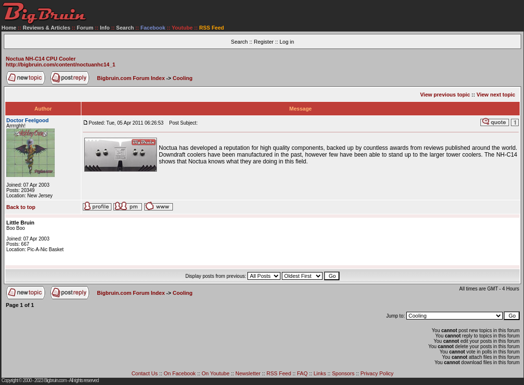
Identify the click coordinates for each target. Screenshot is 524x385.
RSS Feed (278, 373)
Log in (286, 42)
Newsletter (248, 373)
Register (264, 42)
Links (320, 373)
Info (104, 28)
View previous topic (445, 94)
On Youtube (215, 373)
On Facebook (180, 373)
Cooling (183, 78)
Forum (85, 28)
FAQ (302, 373)
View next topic (496, 94)
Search (125, 28)
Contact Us (144, 373)
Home (8, 28)
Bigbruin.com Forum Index (131, 78)
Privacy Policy (376, 373)
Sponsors (343, 373)
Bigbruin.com (55, 380)
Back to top (20, 207)
